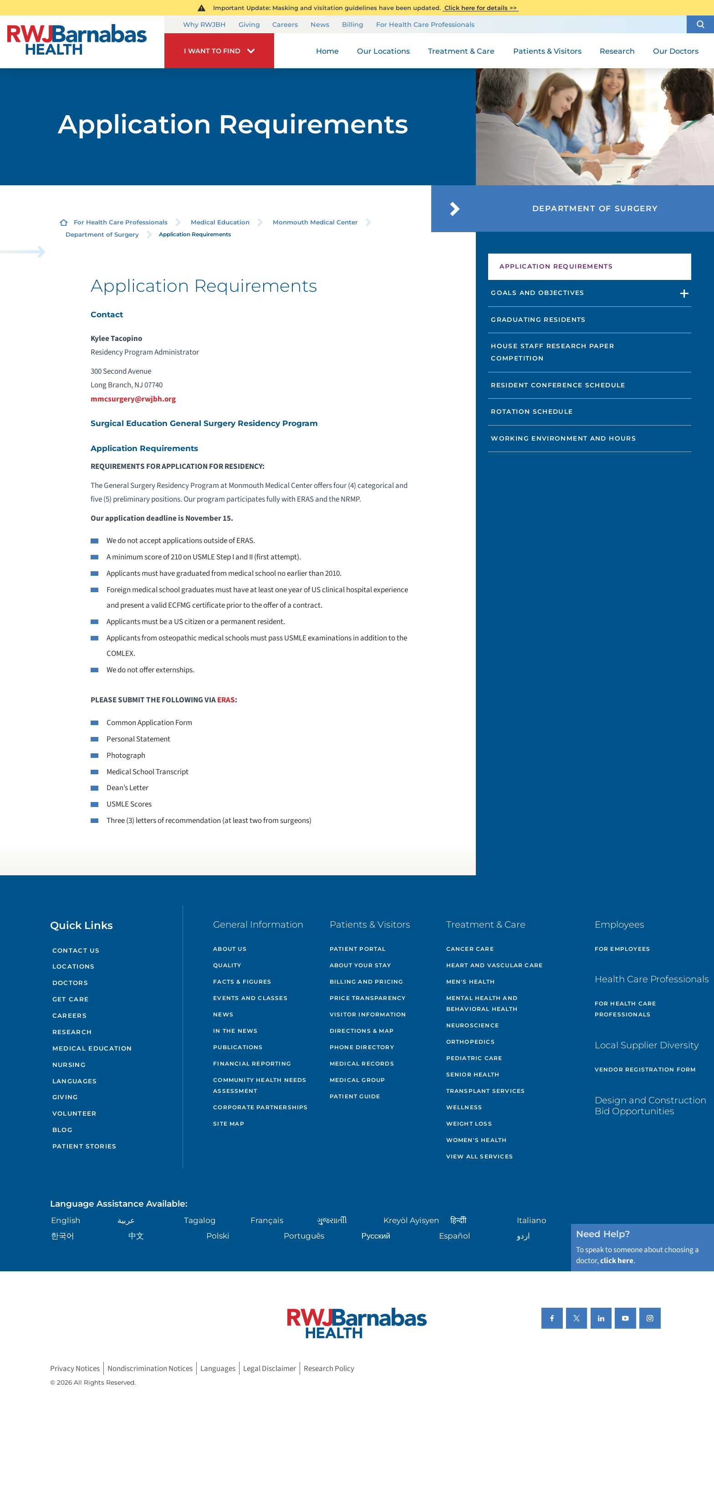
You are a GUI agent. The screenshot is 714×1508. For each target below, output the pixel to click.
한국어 (62, 1235)
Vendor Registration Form (645, 1069)
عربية (126, 1220)
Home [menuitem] (327, 51)
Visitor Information (368, 1014)
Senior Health (473, 1074)
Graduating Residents (538, 319)
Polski (218, 1235)
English (66, 1220)
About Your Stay (360, 965)
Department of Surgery (102, 234)
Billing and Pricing (366, 981)
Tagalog (200, 1220)
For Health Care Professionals (425, 25)
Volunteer (74, 1113)
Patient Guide (355, 1096)
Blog (62, 1129)
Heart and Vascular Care (494, 965)
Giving (249, 25)
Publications (238, 1047)
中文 (136, 1235)
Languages (74, 1081)
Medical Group (358, 1079)
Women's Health (476, 1140)
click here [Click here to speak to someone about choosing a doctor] (616, 1260)
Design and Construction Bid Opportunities (650, 1106)
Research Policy (329, 1368)
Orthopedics (470, 1041)
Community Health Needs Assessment (259, 1085)
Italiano (531, 1220)
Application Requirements (556, 266)
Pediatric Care (474, 1058)
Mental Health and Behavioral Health (482, 1003)
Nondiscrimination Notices (150, 1368)
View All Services (479, 1156)
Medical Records (362, 1063)
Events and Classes (250, 998)
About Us (230, 948)
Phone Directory (362, 1047)
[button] (700, 24)
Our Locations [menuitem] (383, 51)
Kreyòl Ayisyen (411, 1220)
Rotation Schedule (532, 411)
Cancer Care (470, 948)
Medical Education (220, 222)
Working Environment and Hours (563, 438)
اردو (523, 1235)
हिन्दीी (458, 1220)
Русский (376, 1235)
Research (72, 1032)
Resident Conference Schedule (558, 385)
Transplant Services (485, 1090)
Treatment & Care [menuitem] (461, 51)
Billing (352, 25)
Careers (285, 25)
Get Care (70, 999)
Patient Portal (358, 948)
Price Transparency (368, 998)
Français (266, 1220)
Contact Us (75, 950)
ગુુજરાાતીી (332, 1220)
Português (304, 1235)
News (320, 25)
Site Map (229, 1123)
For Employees (623, 948)
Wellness (464, 1107)
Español (454, 1235)
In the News (235, 1030)
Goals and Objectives (537, 292)
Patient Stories (84, 1146)
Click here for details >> (481, 7)
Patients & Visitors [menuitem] (547, 51)
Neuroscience (472, 1025)
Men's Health (470, 981)
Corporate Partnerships (260, 1107)
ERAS (226, 700)
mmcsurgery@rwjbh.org (133, 399)
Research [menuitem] (617, 51)
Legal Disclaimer (269, 1368)
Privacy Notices (75, 1368)
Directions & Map (362, 1030)
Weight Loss (469, 1123)
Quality (227, 965)
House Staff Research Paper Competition (552, 352)
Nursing (69, 1064)
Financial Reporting (252, 1063)
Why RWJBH (204, 25)
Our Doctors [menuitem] (676, 51)
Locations (73, 966)
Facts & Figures (242, 981)
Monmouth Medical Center (315, 222)
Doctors (70, 982)
